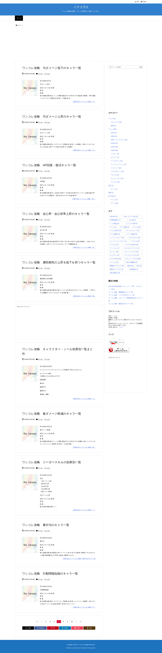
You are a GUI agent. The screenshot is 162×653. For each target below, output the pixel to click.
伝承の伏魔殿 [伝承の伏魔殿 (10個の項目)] (131, 262)
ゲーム (40, 74)
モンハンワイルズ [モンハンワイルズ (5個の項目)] (131, 251)
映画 (113, 125)
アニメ (112, 118)
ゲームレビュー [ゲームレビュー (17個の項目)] (132, 230)
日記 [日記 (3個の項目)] (139, 266)
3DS (114, 133)
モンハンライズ (117, 178)
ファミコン (116, 168)
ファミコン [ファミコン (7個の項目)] (114, 248)
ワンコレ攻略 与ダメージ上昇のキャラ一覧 (51, 116)
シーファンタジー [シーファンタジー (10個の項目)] (117, 237)
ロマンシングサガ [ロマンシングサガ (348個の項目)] (133, 259)
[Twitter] (28, 628)
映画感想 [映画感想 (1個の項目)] (134, 269)
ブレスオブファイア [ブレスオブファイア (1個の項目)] (131, 248)
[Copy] (89, 628)
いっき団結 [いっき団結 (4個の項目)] (114, 223)
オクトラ (115, 157)
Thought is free (91, 648)
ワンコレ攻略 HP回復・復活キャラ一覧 (49, 165)
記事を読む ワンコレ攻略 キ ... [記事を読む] (84, 398)
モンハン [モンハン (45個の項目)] (114, 251)
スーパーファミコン (118, 164)
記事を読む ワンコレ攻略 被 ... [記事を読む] (84, 447)
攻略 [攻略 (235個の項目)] (130, 266)
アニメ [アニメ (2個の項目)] (113, 227)
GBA (114, 136)
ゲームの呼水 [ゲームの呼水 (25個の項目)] (115, 230)
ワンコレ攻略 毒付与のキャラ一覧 (45, 525)
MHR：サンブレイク (119, 140)
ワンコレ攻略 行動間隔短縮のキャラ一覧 (50, 573)
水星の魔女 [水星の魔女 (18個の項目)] (115, 273)
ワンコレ (47, 74)
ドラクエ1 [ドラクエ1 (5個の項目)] (135, 241)
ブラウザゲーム (117, 171)
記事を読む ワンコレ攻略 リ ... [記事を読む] (84, 510)
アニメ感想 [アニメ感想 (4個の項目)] (124, 227)
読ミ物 (112, 196)
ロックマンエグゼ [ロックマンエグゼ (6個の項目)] (132, 255)
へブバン (115, 154)
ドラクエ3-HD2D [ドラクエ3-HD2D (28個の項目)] (131, 244)
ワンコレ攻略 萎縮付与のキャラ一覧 (120, 304)
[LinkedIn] (65, 628)
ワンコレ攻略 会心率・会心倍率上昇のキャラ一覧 (55, 213)
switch (114, 150)
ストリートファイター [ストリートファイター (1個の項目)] (118, 241)
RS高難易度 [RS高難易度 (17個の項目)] (115, 220)
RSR (114, 143)
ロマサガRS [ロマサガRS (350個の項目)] (115, 259)
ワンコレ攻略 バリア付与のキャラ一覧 (121, 295)
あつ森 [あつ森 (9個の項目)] (132, 220)
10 (72, 621)
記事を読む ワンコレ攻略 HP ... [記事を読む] (84, 199)
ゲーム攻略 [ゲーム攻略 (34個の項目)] (132, 234)
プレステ (115, 175)
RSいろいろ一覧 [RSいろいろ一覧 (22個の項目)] (131, 216)
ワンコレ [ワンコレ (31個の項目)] (114, 262)
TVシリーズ (116, 122)
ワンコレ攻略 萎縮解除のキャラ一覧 (120, 292)
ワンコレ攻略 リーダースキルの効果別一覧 (51, 462)
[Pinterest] (53, 628)
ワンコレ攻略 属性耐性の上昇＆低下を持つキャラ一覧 (58, 262)
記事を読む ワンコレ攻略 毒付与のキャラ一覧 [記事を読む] (79, 558)
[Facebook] (41, 628)
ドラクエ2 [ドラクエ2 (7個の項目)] (114, 244)
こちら (121, 327)
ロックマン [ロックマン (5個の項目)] (114, 255)
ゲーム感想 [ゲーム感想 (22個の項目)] (115, 234)
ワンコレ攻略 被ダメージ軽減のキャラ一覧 (51, 413)
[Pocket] (77, 628)
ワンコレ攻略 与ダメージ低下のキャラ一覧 (51, 68)
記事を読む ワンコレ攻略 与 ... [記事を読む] (84, 101)
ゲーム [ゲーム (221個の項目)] (137, 227)
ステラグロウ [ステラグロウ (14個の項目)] (134, 237)
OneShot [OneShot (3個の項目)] (114, 216)
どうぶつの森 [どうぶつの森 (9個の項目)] (131, 223)
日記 (110, 185)
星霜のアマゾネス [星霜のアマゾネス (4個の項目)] (116, 269)
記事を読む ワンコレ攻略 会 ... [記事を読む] (84, 247)
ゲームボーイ (117, 161)
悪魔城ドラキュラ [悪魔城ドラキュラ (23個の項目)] (117, 266)
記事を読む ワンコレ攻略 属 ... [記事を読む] (84, 296)
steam (114, 147)
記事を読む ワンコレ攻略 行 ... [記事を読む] (84, 607)
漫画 (110, 192)
